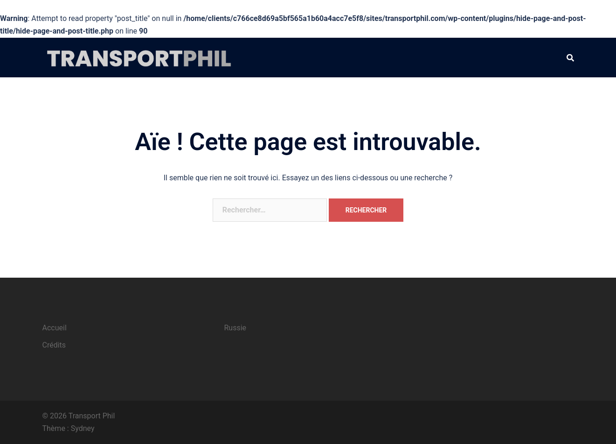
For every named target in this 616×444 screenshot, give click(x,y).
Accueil (54, 327)
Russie (235, 327)
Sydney (83, 428)
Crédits (54, 345)
